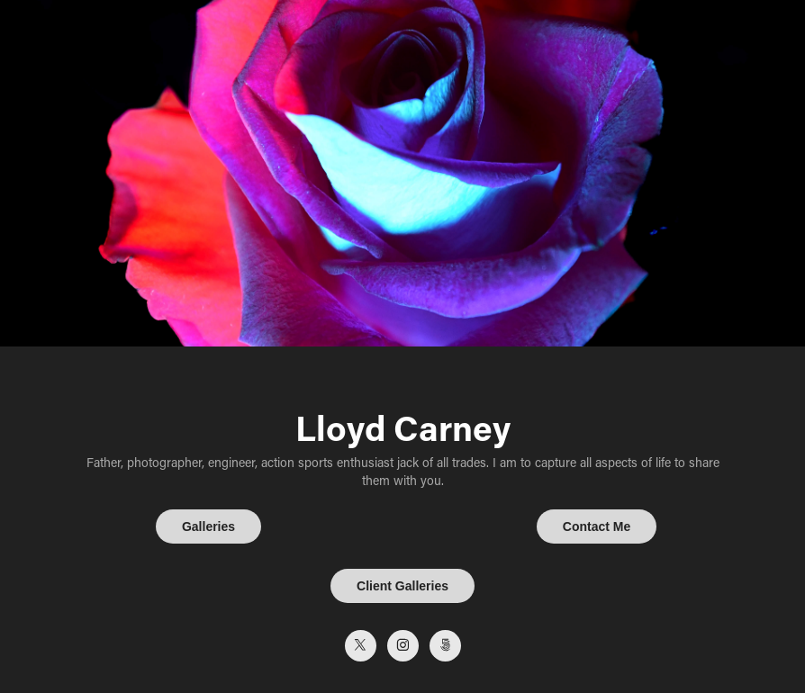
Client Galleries (402, 586)
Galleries (208, 526)
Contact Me (596, 526)
